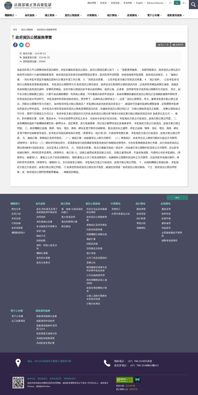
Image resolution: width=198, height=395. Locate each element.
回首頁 (103, 3)
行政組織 (16, 223)
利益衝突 (166, 227)
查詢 (193, 4)
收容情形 (141, 213)
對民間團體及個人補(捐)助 (96, 281)
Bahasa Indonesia (155, 3)
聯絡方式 (41, 235)
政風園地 (132, 15)
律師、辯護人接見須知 (46, 247)
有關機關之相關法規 (96, 234)
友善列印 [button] (179, 44)
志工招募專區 (18, 320)
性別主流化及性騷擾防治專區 (96, 210)
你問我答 (41, 216)
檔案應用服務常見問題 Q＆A (46, 327)
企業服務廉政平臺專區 (172, 234)
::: (2, 2)
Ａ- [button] (170, 3)
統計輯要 (141, 218)
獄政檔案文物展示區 (46, 333)
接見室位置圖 (43, 257)
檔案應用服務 (174, 15)
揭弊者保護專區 (170, 240)
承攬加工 (116, 209)
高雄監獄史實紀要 (45, 342)
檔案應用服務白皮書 (46, 316)
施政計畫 (91, 239)
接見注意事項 (43, 262)
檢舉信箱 (31, 378)
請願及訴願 (92, 243)
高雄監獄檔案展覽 (45, 338)
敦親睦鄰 (41, 240)
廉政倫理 (166, 223)
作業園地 (92, 15)
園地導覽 (141, 209)
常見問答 (128, 3)
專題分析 (141, 223)
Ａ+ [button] (184, 3)
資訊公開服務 (72, 15)
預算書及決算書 (94, 248)
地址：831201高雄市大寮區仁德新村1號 (49, 361)
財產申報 (166, 218)
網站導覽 (92, 3)
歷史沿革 (16, 209)
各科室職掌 (17, 227)
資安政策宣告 (55, 378)
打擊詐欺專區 (93, 303)
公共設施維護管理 (95, 275)
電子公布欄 (153, 15)
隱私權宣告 (42, 378)
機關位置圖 (42, 253)
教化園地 (66, 226)
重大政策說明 (68, 216)
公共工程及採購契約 (96, 257)
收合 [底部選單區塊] (177, 197)
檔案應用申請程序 (45, 320)
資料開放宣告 (70, 378)
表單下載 (41, 231)
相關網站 (141, 227)
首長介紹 (16, 213)
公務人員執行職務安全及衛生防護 (96, 297)
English (139, 3)
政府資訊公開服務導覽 (47, 29)
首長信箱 (115, 3)
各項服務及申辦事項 (46, 226)
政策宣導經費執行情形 (96, 289)
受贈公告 (91, 262)
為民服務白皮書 (44, 221)
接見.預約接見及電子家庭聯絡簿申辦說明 (47, 210)
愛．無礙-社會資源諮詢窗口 (72, 210)
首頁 (15, 29)
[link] (15, 45)
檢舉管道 (166, 213)
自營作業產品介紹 (121, 213)
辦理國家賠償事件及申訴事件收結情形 (96, 269)
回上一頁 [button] (164, 44)
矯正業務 (49, 15)
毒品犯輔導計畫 (69, 221)
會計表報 (91, 253)
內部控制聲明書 (94, 229)
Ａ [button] (177, 3)
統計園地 (112, 15)
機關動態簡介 (18, 232)
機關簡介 (9, 15)
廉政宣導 (166, 209)
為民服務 (29, 15)
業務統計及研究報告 (96, 224)
